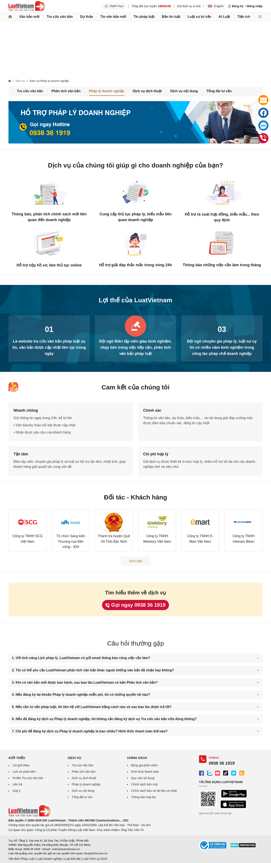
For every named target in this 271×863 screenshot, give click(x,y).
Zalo (264, 126)
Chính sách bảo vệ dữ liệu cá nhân (154, 790)
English (216, 6)
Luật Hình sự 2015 (95, 858)
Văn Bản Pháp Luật (21, 858)
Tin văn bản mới (113, 16)
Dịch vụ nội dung (184, 91)
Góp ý (16, 790)
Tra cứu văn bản (60, 16)
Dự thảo (86, 16)
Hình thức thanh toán (145, 771)
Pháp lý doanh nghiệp (106, 91)
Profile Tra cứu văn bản (27, 778)
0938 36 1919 (264, 139)
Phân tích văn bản (65, 91)
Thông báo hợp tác (143, 797)
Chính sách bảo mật (144, 784)
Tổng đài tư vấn (219, 91)
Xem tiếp (135, 561)
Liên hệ (17, 784)
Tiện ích (243, 16)
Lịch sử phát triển (24, 771)
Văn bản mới (29, 16)
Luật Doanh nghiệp (49, 858)
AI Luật (224, 16)
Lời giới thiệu (21, 765)
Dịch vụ (20, 80)
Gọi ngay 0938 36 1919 (135, 605)
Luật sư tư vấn (199, 16)
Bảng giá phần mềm (144, 765)
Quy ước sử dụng (143, 778)
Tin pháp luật (143, 16)
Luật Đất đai (72, 858)
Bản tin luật (171, 16)
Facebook (264, 113)
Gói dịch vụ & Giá (188, 6)
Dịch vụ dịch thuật (147, 91)
